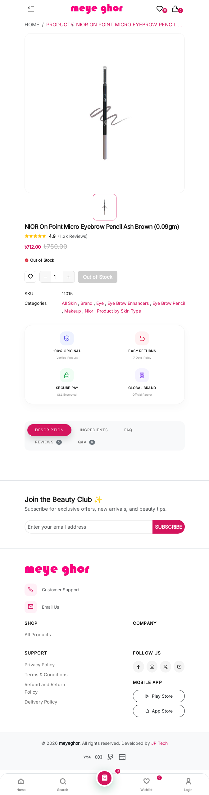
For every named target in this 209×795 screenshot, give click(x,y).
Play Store (159, 696)
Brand (86, 303)
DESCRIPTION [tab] (49, 430)
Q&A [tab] (86, 442)
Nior (89, 310)
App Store (159, 710)
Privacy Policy (40, 665)
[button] (104, 207)
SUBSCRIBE (168, 527)
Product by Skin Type (119, 310)
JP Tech (159, 743)
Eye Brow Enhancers (128, 303)
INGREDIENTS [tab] (94, 430)
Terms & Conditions (46, 674)
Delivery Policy (41, 702)
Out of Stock (97, 277)
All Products (38, 634)
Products (60, 24)
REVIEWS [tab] (48, 442)
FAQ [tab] (128, 430)
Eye (100, 303)
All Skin (69, 303)
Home (32, 24)
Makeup (72, 310)
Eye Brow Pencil (168, 303)
